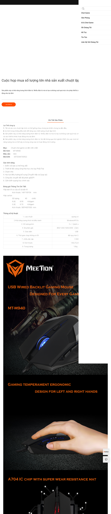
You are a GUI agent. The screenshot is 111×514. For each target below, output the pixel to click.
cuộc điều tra (9, 104)
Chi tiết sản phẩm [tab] (55, 120)
